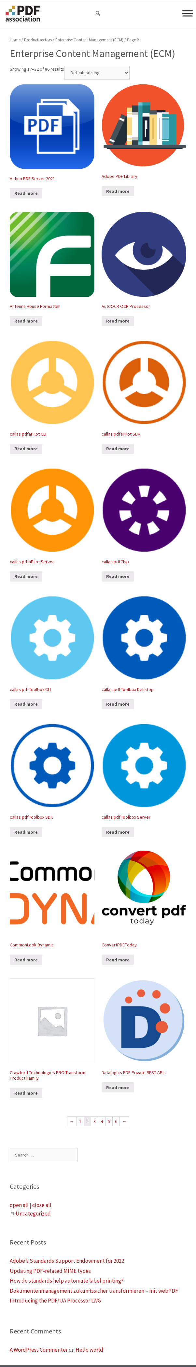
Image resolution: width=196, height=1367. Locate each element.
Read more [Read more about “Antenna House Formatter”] (26, 321)
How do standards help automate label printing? (66, 1280)
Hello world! (90, 1349)
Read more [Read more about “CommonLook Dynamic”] (26, 960)
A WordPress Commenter (39, 1349)
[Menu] (187, 13)
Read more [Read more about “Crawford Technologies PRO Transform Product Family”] (26, 1093)
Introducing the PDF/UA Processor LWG (55, 1300)
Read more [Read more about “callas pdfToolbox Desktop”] (118, 704)
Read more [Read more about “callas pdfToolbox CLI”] (26, 704)
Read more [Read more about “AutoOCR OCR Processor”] (118, 321)
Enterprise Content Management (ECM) (89, 40)
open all (19, 1205)
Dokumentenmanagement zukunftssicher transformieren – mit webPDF (94, 1290)
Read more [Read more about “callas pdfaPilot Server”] (26, 576)
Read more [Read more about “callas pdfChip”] (118, 576)
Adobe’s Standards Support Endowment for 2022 (67, 1260)
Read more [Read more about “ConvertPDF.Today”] (118, 960)
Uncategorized (33, 1213)
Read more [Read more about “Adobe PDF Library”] (118, 191)
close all (41, 1205)
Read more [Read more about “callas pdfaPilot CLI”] (26, 449)
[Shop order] (97, 72)
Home (15, 40)
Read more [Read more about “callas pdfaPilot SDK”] (118, 449)
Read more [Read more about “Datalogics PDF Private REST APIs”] (118, 1087)
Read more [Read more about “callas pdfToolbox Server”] (118, 832)
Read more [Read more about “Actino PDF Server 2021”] (26, 193)
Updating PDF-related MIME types (50, 1270)
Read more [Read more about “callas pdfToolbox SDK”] (26, 832)
